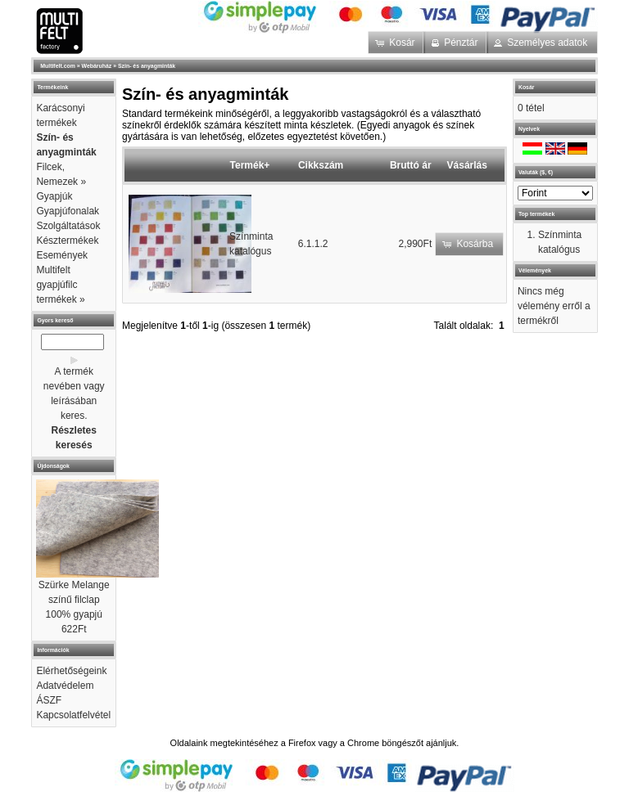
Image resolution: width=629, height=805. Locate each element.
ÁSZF (48, 700)
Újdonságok (53, 466)
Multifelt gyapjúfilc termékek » (60, 284)
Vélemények (534, 270)
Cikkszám (320, 165)
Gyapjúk (54, 196)
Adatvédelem (64, 685)
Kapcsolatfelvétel (73, 715)
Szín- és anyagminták (146, 66)
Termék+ (250, 165)
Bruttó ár (411, 165)
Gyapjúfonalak (67, 211)
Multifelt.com (57, 66)
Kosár (526, 87)
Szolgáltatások (68, 226)
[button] (397, 42)
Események (62, 255)
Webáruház (97, 66)
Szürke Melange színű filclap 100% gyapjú (74, 599)
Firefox (302, 743)
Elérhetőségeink (71, 671)
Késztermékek (67, 240)
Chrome (363, 743)
